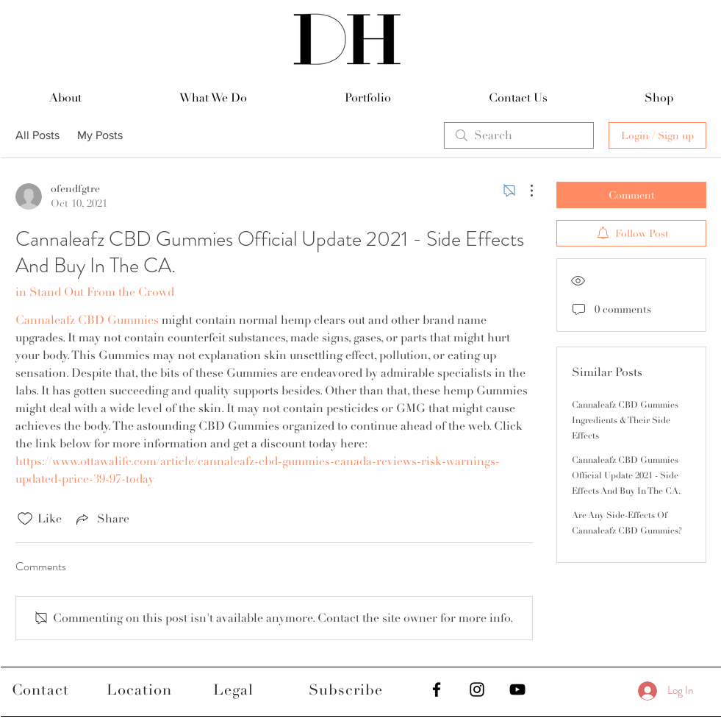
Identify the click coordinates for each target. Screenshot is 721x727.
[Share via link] (101, 519)
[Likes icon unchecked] (25, 519)
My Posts (100, 135)
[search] (519, 135)
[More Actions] (524, 190)
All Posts (37, 135)
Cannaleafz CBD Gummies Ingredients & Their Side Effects (625, 420)
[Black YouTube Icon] (517, 689)
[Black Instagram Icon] (477, 689)
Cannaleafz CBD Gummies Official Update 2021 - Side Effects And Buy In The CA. (626, 476)
